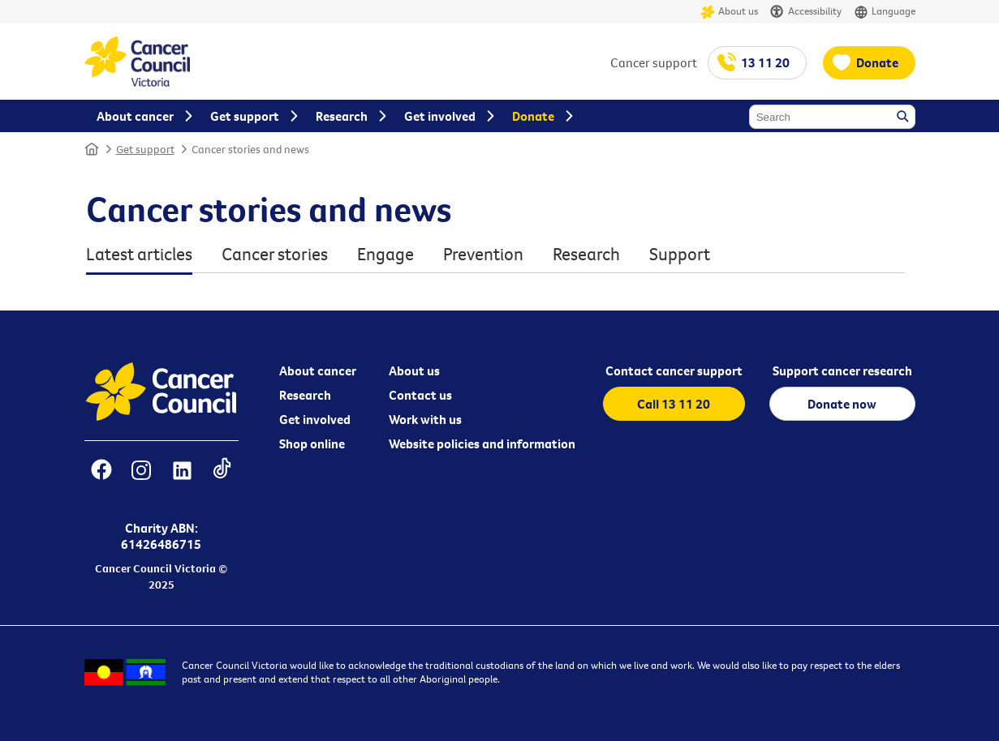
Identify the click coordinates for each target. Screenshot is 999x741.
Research (586, 254)
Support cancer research (842, 370)
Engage (385, 254)
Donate (877, 62)
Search (904, 117)
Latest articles (139, 254)
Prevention (483, 254)
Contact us (420, 395)
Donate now (841, 404)
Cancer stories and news (250, 149)
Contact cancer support (674, 370)
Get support (145, 149)
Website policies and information (482, 443)
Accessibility (806, 11)
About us (729, 11)
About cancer (317, 370)
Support (679, 254)
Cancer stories (275, 254)
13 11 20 (765, 62)
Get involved (315, 419)
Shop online (312, 443)
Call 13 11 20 (673, 404)
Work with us (425, 419)
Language (884, 11)
